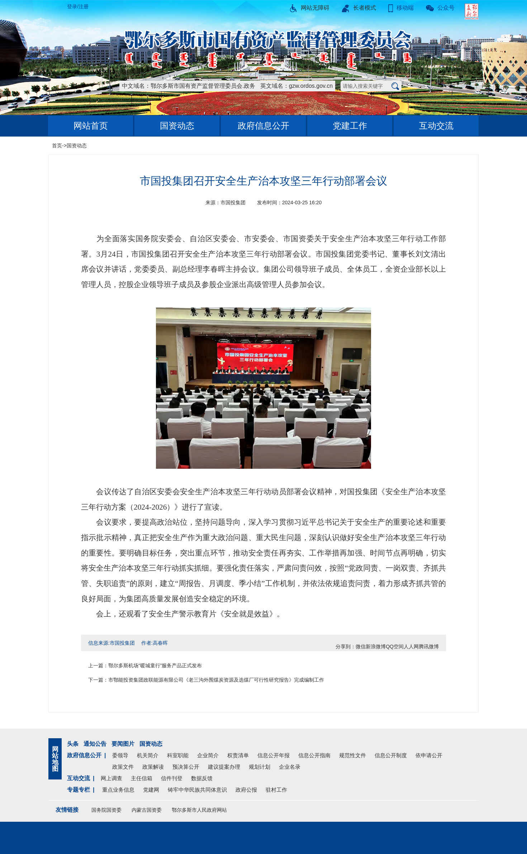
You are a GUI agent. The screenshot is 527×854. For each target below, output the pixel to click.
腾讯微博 (429, 646)
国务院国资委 (106, 810)
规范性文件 (352, 755)
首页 (57, 145)
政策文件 (123, 767)
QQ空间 (395, 646)
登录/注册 (78, 6)
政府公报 (246, 790)
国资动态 (177, 125)
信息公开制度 (391, 755)
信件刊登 (171, 778)
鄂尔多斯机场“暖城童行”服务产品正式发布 (155, 665)
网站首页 (90, 125)
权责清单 (238, 755)
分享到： (346, 646)
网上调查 (111, 778)
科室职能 (178, 755)
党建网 (151, 790)
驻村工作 (276, 790)
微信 (361, 646)
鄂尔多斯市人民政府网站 (199, 810)
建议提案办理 (224, 767)
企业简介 (208, 755)
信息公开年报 (273, 755)
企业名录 (289, 767)
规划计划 (259, 767)
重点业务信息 (118, 790)
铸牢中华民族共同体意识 (197, 790)
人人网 (411, 646)
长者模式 (359, 8)
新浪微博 (376, 646)
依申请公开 (429, 755)
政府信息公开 (263, 125)
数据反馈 (202, 778)
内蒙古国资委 (147, 810)
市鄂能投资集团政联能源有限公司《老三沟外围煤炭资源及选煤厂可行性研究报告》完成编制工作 (216, 680)
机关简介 (147, 755)
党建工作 (350, 125)
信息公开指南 (314, 755)
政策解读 (153, 767)
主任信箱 (141, 778)
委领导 (120, 755)
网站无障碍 (309, 8)
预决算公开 (185, 767)
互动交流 (436, 125)
